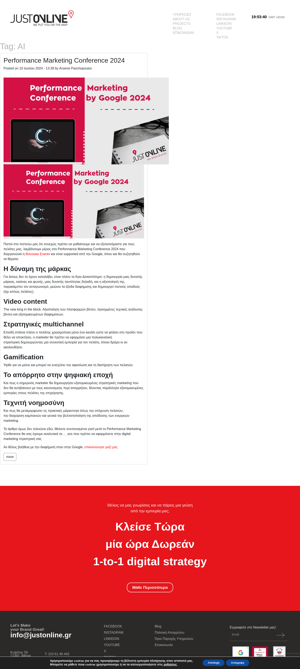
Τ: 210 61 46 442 (57, 654)
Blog (158, 626)
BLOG (177, 28)
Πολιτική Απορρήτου (169, 632)
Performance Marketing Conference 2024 (64, 60)
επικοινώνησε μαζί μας (101, 447)
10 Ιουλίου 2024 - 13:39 (36, 68)
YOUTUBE (224, 28)
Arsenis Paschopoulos (75, 68)
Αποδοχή (211, 662)
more (10, 457)
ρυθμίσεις (166, 664)
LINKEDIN (224, 23)
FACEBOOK (225, 14)
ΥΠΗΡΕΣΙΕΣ (182, 14)
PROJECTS (181, 23)
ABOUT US (181, 19)
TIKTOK (222, 37)
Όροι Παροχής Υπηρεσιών (174, 638)
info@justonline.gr (40, 635)
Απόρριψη (239, 662)
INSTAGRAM (226, 19)
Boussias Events (38, 254)
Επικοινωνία (164, 645)
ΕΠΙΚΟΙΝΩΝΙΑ (183, 33)
